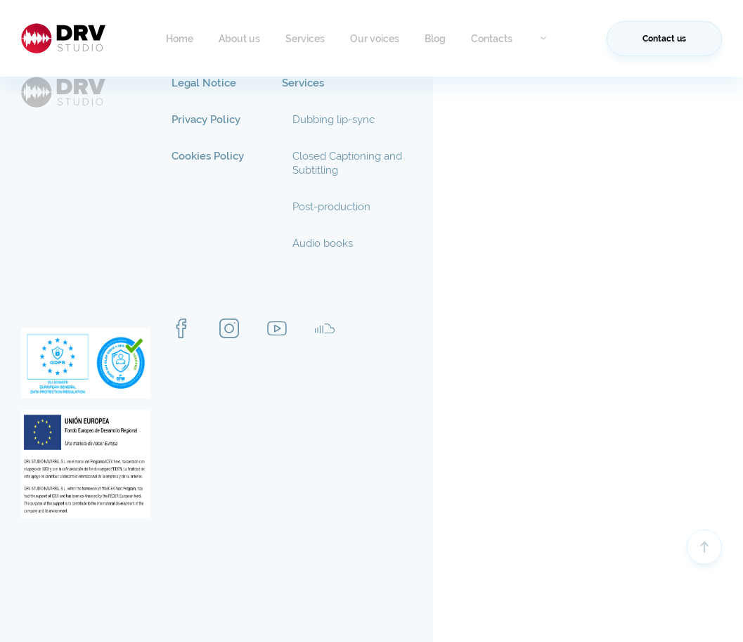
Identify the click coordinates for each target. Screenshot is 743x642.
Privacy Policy (206, 119)
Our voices (374, 38)
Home (179, 38)
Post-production (331, 206)
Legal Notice (204, 83)
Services (305, 38)
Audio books (322, 243)
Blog (435, 38)
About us (239, 38)
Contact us (664, 39)
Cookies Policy (208, 156)
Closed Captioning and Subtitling (347, 163)
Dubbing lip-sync (333, 119)
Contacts (491, 38)
